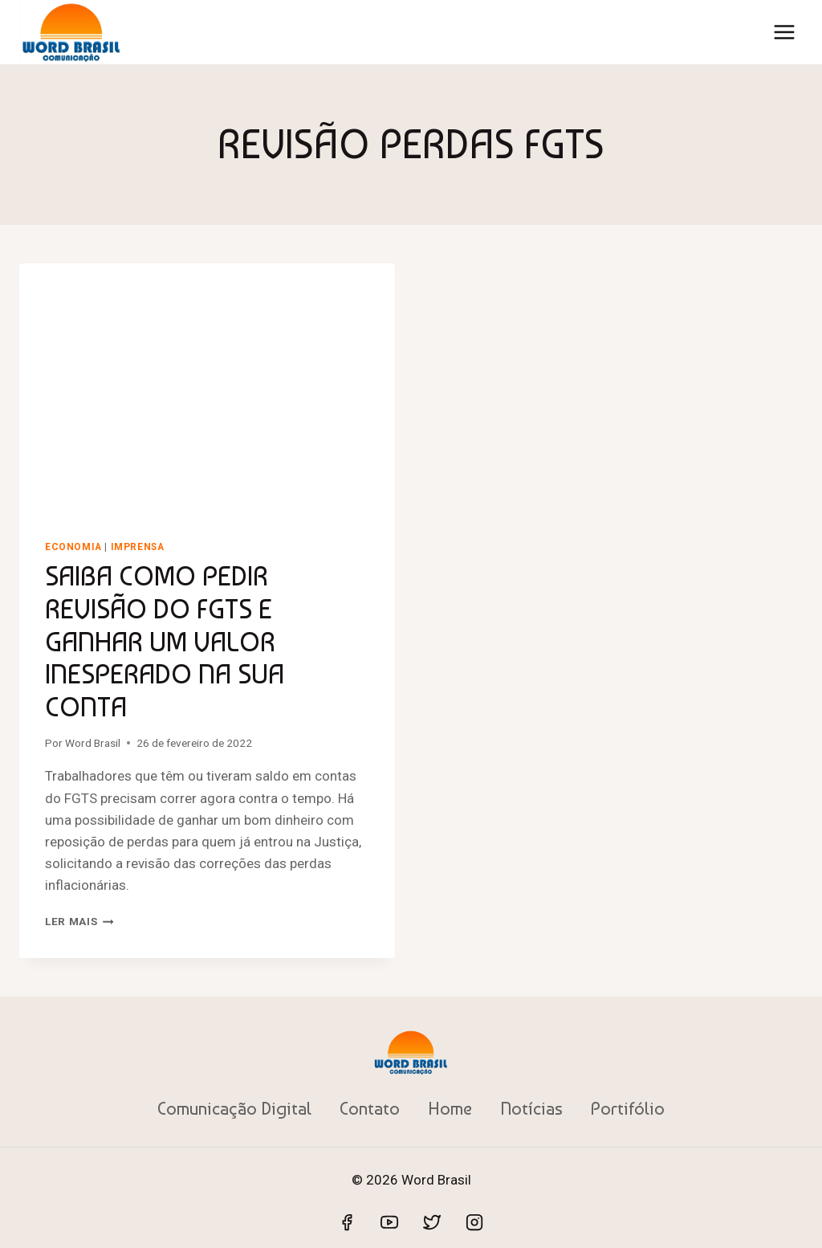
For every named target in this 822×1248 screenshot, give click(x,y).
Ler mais (79, 921)
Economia (73, 547)
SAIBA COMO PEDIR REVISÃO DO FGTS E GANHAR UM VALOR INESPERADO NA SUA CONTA (164, 641)
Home (450, 1108)
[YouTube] (389, 1222)
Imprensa (138, 547)
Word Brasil (92, 742)
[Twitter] (432, 1222)
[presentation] (207, 388)
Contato (370, 1108)
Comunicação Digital (234, 1108)
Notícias (531, 1108)
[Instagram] (474, 1222)
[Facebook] (346, 1222)
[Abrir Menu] (784, 31)
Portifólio (628, 1108)
